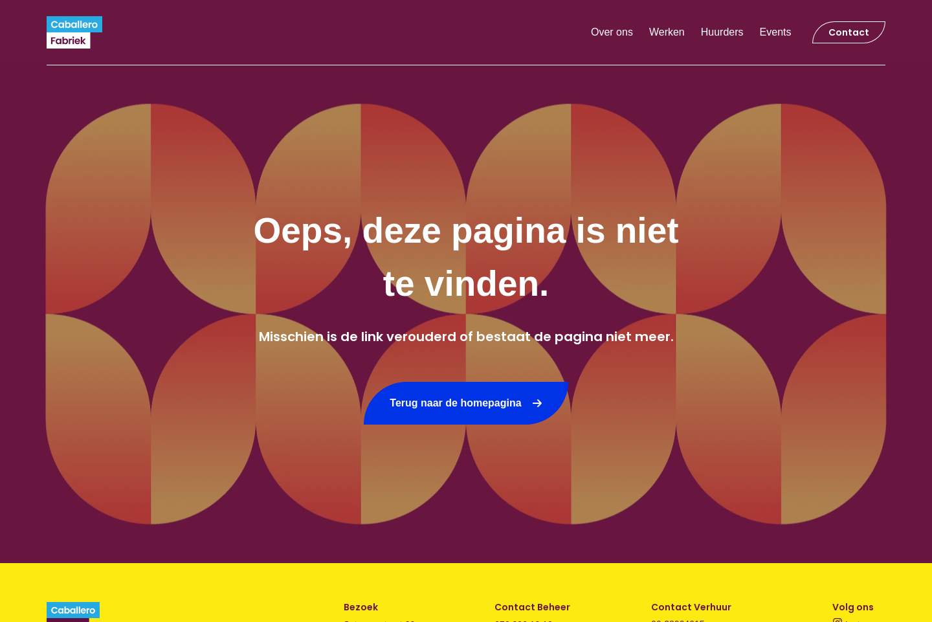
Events (776, 32)
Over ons (612, 32)
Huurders (722, 32)
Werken (667, 32)
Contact (848, 32)
